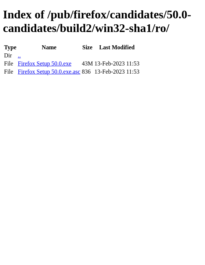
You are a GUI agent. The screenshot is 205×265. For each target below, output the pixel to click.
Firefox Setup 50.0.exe (44, 63)
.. (19, 55)
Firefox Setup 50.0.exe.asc (49, 71)
